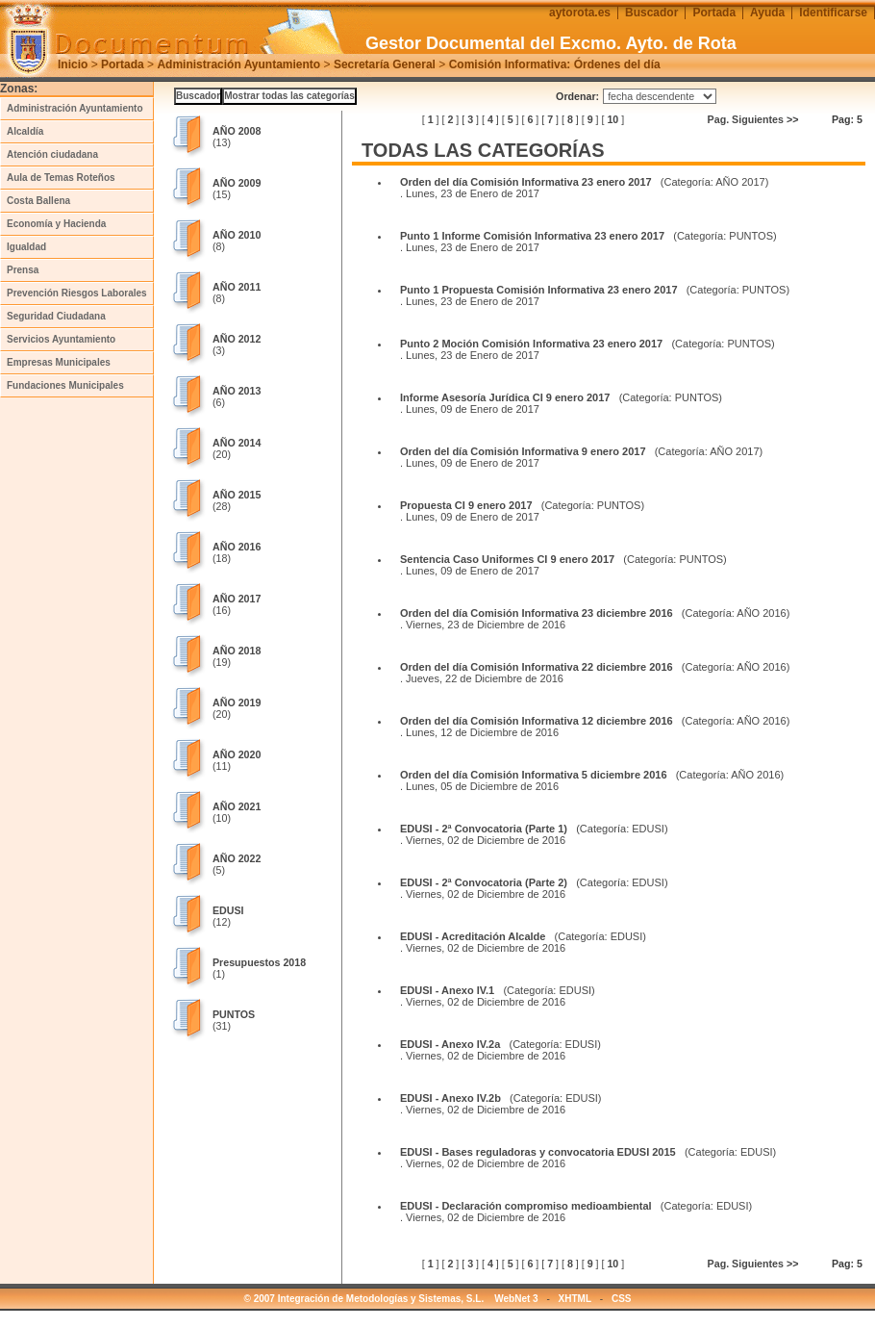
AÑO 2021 (236, 806)
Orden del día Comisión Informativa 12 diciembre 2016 (536, 721)
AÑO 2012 (236, 339)
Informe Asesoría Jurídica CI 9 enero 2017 (505, 397)
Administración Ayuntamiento (238, 64)
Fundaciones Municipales (65, 385)
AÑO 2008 (236, 131)
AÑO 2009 (236, 183)
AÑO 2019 (236, 702)
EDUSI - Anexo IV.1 (447, 990)
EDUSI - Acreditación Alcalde (472, 936)
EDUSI (228, 910)
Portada (122, 64)
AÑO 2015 (236, 494)
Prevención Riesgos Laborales (77, 293)
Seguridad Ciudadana (56, 316)
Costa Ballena (38, 200)
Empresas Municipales (59, 362)
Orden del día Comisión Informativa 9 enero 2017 (523, 451)
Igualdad (26, 247)
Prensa (22, 270)
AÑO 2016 (236, 546)
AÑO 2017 (236, 598)
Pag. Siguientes (753, 119)
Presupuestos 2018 (259, 962)
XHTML (575, 1298)
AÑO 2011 (236, 287)
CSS (622, 1298)
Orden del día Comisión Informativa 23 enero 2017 (526, 182)
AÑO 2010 (236, 235)
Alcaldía (25, 131)
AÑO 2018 (236, 650)
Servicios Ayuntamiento (61, 339)
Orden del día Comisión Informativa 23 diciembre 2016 (536, 613)
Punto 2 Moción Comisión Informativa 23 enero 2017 (531, 343)
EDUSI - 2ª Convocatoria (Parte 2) (483, 882)
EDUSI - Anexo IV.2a (450, 1044)
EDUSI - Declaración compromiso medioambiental (526, 1206)
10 (612, 119)
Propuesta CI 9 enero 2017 (466, 505)
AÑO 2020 (236, 754)
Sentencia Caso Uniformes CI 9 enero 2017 (507, 559)
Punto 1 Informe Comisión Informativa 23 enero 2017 (532, 236)
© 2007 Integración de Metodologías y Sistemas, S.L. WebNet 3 (391, 1298)
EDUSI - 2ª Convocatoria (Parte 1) (483, 828)
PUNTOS (233, 1014)
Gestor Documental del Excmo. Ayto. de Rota (551, 43)
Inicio (73, 64)
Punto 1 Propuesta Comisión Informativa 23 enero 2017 (539, 289)
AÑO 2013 (236, 390)
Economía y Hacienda (56, 223)
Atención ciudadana (52, 154)
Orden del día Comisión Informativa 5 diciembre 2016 (533, 774)
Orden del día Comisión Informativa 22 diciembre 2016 (536, 667)
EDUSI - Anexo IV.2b (450, 1098)
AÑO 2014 (236, 442)
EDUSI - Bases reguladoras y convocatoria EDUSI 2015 (538, 1152)
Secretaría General (385, 64)
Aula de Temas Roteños (61, 177)
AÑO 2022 (236, 858)
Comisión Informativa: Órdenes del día (555, 64)
